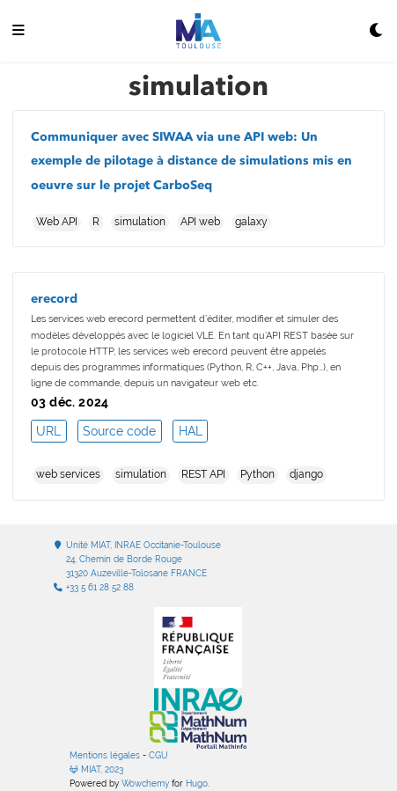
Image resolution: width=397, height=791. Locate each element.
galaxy (251, 222)
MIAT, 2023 (96, 769)
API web (200, 222)
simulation (139, 222)
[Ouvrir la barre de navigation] (18, 31)
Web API (56, 222)
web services (68, 474)
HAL (190, 431)
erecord (54, 298)
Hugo (197, 783)
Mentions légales (105, 755)
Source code (119, 431)
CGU (158, 755)
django (306, 474)
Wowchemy (145, 783)
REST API (203, 474)
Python (257, 474)
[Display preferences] (377, 31)
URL (48, 431)
